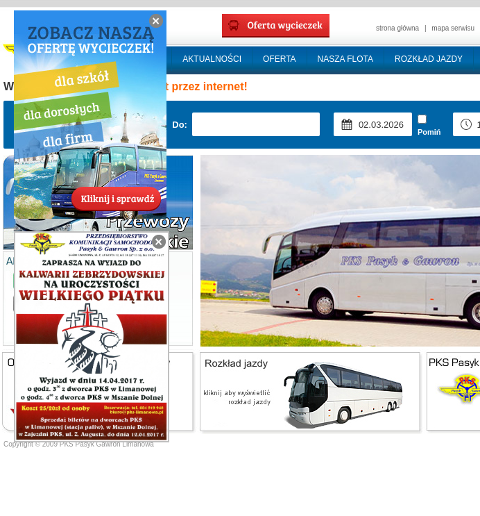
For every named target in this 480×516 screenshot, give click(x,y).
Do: (179, 124)
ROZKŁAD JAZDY (429, 59)
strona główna (397, 28)
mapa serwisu (452, 28)
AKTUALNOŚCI (211, 59)
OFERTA (279, 59)
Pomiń (429, 125)
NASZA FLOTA (345, 59)
